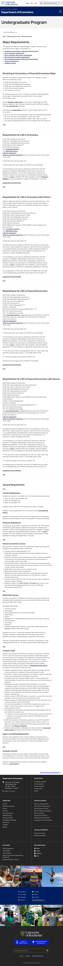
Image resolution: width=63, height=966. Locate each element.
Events (37, 851)
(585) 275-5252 (10, 791)
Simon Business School (40, 815)
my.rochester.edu (12, 106)
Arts (36, 856)
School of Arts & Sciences (9, 9)
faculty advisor (14, 764)
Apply (27, 3)
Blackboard (6, 822)
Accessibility (6, 851)
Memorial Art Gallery (40, 835)
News (37, 848)
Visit (32, 3)
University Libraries (39, 833)
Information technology (9, 820)
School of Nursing (39, 813)
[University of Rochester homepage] (9, 3)
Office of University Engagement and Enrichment (13, 856)
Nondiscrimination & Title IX (10, 859)
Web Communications (9, 806)
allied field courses (12, 151)
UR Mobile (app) (7, 815)
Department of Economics (17, 12)
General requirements (12, 61)
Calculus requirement (9, 153)
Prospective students (40, 781)
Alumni (36, 791)
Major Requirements (26, 36)
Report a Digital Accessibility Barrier (50, 772)
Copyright (27, 956)
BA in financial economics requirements (17, 57)
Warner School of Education (42, 818)
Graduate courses (10, 63)
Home (4, 36)
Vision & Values (7, 853)
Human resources (8, 813)
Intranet (5, 804)
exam (12, 177)
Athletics (38, 853)
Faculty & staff (38, 788)
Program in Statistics (20, 726)
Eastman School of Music (41, 808)
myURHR (5, 825)
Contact (5, 808)
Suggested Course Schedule (12, 183)
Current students (39, 784)
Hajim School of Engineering (42, 806)
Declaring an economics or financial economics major (21, 51)
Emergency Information (37, 956)
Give (35, 3)
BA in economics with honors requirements (18, 55)
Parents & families (39, 786)
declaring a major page (15, 102)
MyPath (5, 827)
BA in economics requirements (14, 53)
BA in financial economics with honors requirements (21, 59)
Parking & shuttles (8, 818)
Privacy (21, 956)
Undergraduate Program (13, 36)
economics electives (12, 149)
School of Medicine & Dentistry (42, 811)
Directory (5, 811)
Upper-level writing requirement (13, 155)
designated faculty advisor (39, 665)
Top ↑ (4, 125)
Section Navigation (10, 32)
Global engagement (8, 848)
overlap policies (16, 110)
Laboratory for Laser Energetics (43, 820)
